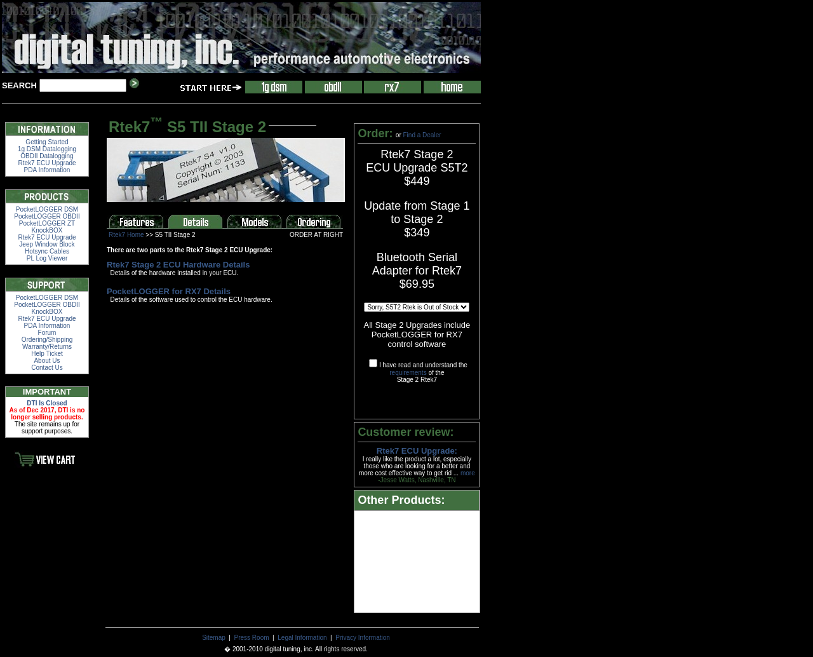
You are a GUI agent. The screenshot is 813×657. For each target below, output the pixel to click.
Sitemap (213, 637)
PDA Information (47, 169)
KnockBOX (47, 230)
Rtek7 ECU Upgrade (47, 162)
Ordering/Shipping (47, 339)
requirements (407, 372)
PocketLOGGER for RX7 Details (169, 291)
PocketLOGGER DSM (47, 209)
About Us (47, 360)
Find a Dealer (422, 135)
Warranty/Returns (47, 346)
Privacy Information (362, 637)
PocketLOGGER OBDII (46, 216)
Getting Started (46, 142)
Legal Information (302, 637)
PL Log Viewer (47, 258)
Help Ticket (46, 353)
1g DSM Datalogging (47, 149)
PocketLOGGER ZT (47, 223)
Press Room (251, 637)
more (467, 473)
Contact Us (46, 367)
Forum (47, 332)
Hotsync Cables (47, 251)
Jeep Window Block (46, 244)
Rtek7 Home (126, 234)
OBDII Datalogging (46, 155)
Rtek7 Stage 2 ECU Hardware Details (178, 264)
